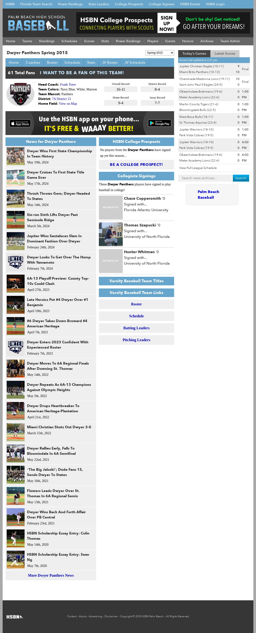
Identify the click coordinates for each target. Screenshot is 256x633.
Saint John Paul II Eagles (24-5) (200, 85)
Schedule (72, 62)
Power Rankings (70, 4)
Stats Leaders (98, 4)
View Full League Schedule (198, 168)
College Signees (161, 4)
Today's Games (194, 53)
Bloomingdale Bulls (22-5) (197, 110)
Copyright (126, 616)
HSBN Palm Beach (152, 616)
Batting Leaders (136, 328)
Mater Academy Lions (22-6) (199, 97)
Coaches (33, 62)
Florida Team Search (36, 4)
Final (245, 69)
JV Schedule (135, 62)
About (82, 616)
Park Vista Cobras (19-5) (196, 135)
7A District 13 (61, 99)
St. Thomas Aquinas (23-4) (197, 122)
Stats (91, 62)
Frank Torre (68, 84)
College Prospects (129, 4)
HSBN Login (215, 4)
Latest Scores (225, 53)
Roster (52, 62)
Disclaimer (111, 616)
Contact (71, 616)
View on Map (68, 103)
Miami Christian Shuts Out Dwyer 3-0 (59, 427)
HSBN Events (190, 4)
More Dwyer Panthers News (51, 575)
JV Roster (110, 62)
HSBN (10, 4)
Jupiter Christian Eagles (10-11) (201, 66)
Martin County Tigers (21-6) (198, 104)
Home (14, 62)
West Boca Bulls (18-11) (196, 117)
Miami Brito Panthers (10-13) (199, 72)
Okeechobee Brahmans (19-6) (200, 91)
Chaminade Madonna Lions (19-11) (204, 79)
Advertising (95, 616)
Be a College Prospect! (136, 164)
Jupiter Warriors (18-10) (196, 129)
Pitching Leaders (136, 340)
